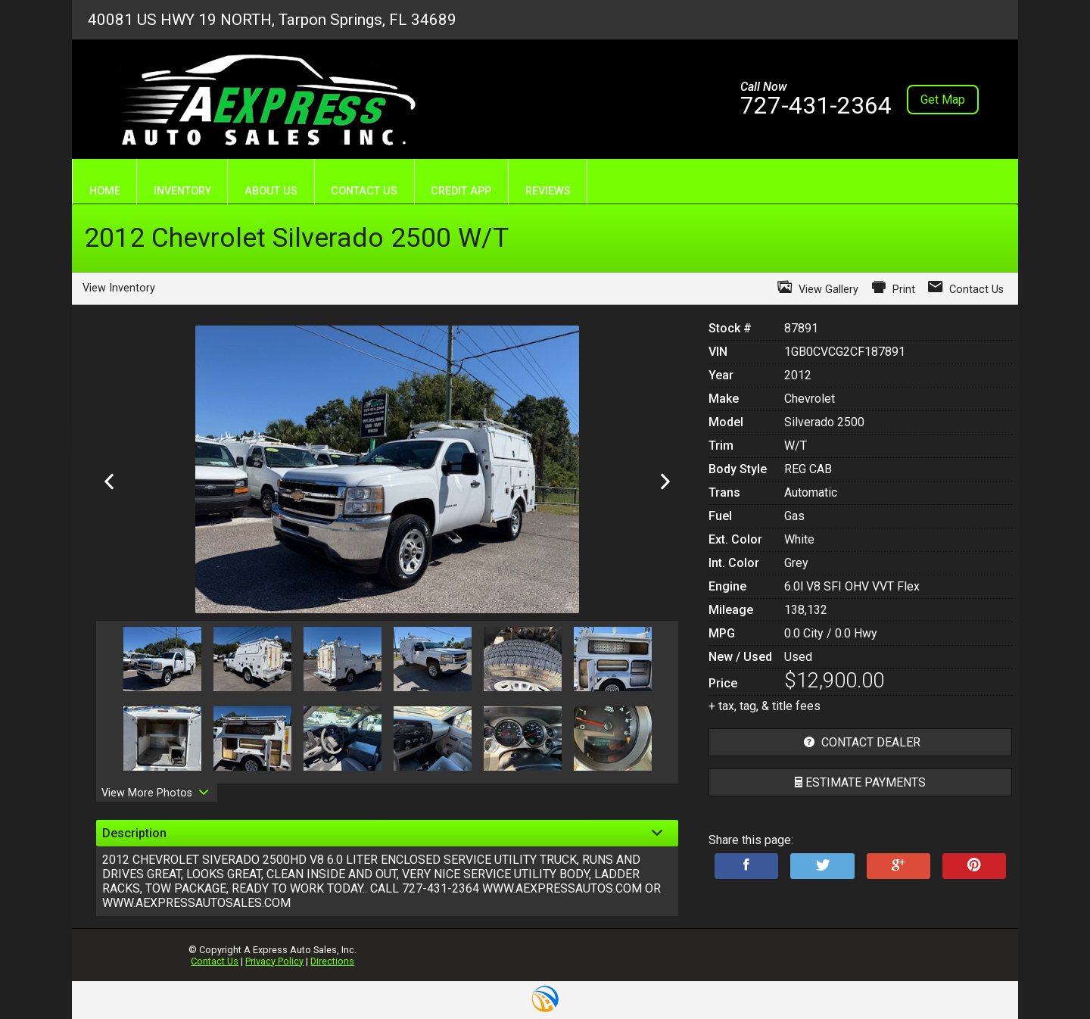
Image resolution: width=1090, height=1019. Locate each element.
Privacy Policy (274, 961)
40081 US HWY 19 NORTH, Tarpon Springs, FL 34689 (272, 20)
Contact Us (214, 961)
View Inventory (119, 288)
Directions (332, 961)
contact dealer (860, 742)
